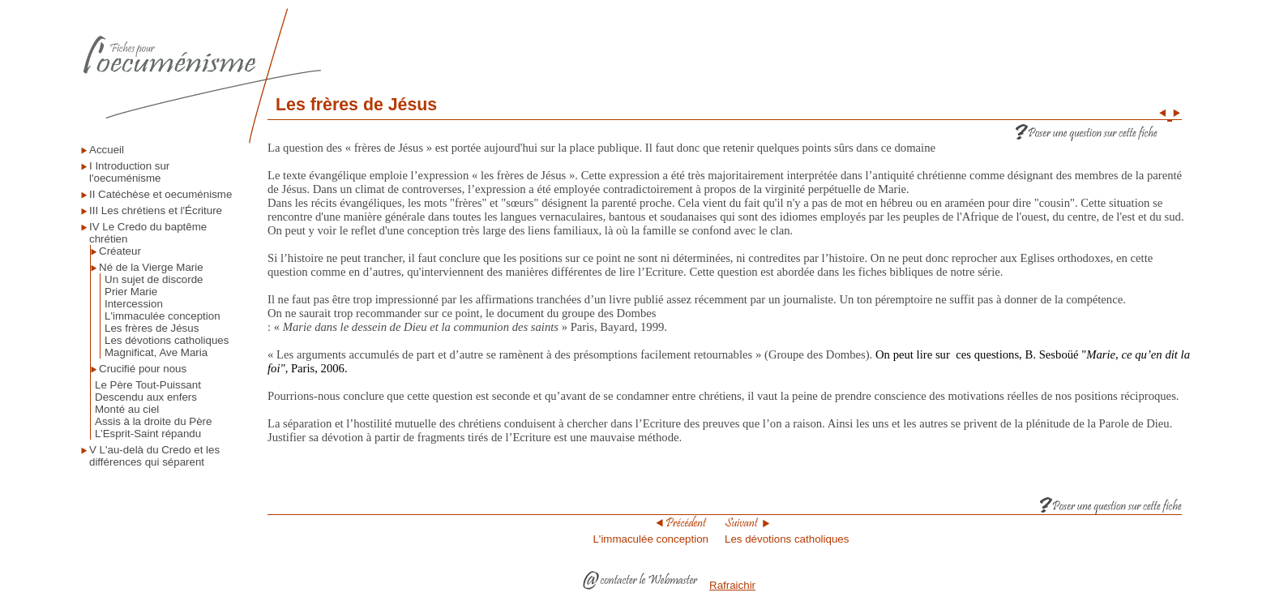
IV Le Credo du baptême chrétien (148, 233)
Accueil (106, 150)
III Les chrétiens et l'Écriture (155, 210)
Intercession (134, 304)
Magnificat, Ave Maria (156, 352)
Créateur (120, 251)
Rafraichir (732, 585)
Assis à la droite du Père (153, 421)
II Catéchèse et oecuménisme (160, 194)
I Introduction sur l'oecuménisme (129, 172)
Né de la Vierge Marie (151, 267)
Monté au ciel (127, 409)
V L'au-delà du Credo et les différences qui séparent (154, 456)
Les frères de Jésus (152, 328)
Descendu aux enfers (146, 397)
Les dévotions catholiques (167, 340)
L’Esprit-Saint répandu (148, 433)
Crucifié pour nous (142, 369)
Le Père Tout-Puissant (148, 385)
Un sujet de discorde (154, 279)
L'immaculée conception (162, 316)
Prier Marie (131, 292)
